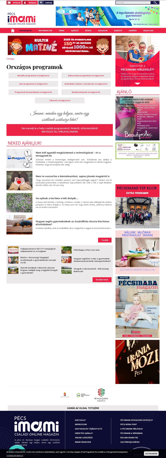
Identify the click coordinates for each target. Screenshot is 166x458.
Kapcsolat (80, 420)
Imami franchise (83, 442)
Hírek (61, 30)
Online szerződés (84, 437)
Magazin (103, 30)
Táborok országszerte (59, 100)
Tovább (104, 240)
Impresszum (81, 424)
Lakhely (48, 2)
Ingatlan (148, 30)
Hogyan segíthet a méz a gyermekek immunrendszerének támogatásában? (92, 259)
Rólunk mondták (129, 437)
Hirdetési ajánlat (84, 433)
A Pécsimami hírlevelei (131, 429)
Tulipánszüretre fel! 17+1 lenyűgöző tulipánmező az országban (37, 250)
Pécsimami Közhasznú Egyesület (136, 420)
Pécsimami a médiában (131, 433)
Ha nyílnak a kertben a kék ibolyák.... (57, 198)
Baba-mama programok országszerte (86, 75)
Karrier (133, 30)
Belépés (32, 2)
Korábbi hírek (102, 279)
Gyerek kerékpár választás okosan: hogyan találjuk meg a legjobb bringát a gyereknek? (39, 270)
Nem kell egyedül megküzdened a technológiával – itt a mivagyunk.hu (68, 154)
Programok (25, 30)
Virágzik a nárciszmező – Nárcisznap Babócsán (91, 270)
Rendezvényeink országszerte (86, 92)
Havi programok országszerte (33, 83)
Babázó (118, 30)
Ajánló (75, 30)
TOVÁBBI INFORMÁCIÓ (14, 456)
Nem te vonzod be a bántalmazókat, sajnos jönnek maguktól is (72, 176)
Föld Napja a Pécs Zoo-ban (86, 250)
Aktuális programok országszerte (33, 75)
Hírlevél (16, 2)
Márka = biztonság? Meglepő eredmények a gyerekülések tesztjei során (38, 260)
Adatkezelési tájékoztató (88, 429)
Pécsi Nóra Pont (128, 424)
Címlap (13, 30)
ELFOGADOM (151, 454)
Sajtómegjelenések (130, 442)
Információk (45, 30)
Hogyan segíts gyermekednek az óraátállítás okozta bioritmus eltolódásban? (72, 223)
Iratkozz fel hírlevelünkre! (60, 131)
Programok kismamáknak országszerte (33, 92)
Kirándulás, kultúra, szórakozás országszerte (86, 83)
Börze (88, 30)
